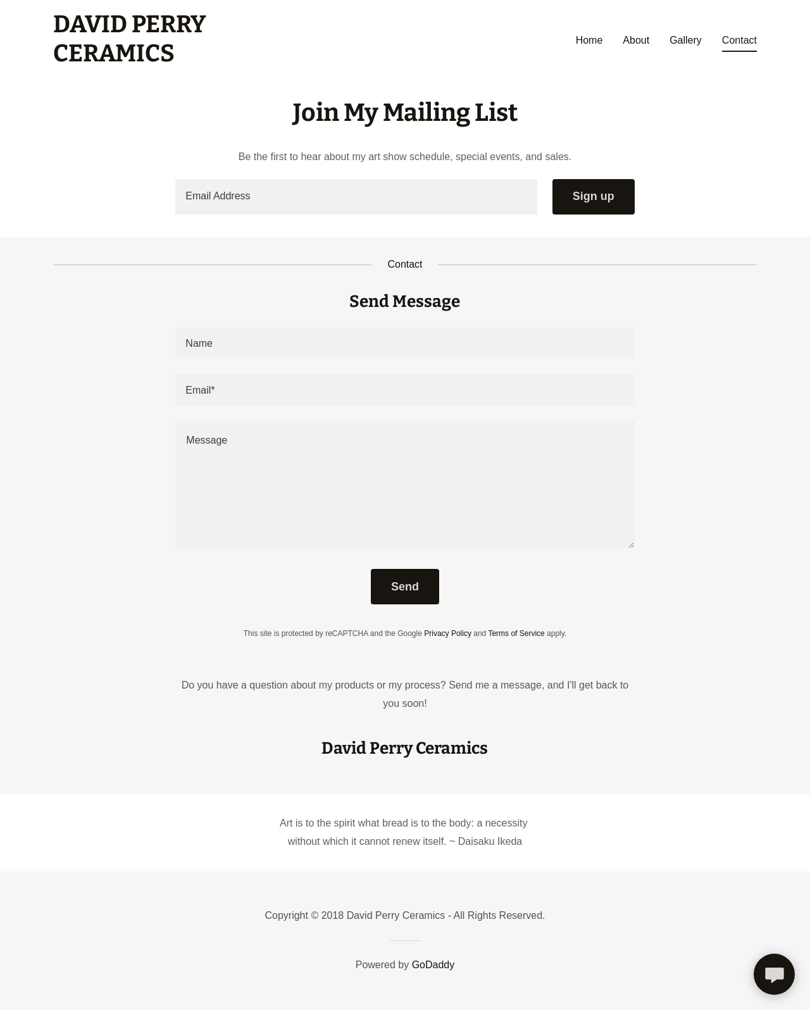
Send (405, 586)
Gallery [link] (686, 40)
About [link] (636, 40)
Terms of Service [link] (516, 633)
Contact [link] (739, 40)
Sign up (593, 196)
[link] (129, 58)
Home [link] (589, 40)
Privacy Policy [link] (447, 633)
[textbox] (356, 197)
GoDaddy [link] (433, 964)
